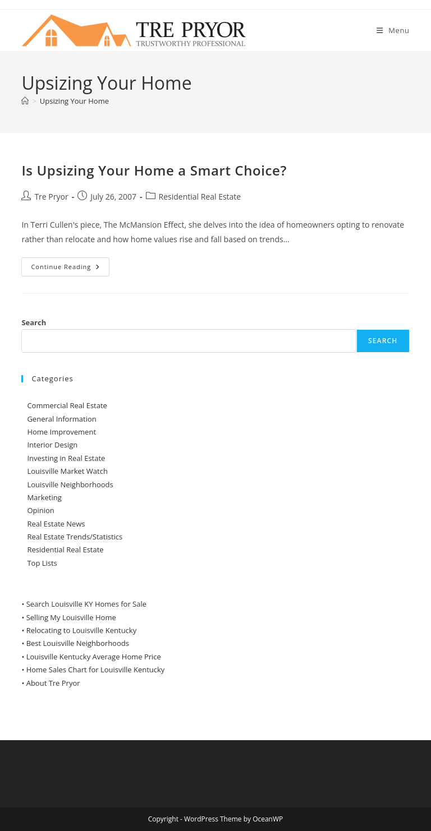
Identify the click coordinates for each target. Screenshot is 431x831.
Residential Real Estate (200, 196)
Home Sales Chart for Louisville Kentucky (95, 669)
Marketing (44, 497)
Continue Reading (70, 268)
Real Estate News (56, 524)
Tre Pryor (51, 196)
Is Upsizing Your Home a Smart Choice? (154, 170)
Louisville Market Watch (67, 471)
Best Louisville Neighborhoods (77, 643)
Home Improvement (61, 432)
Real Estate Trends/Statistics (74, 537)
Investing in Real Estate (66, 458)
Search (33, 322)
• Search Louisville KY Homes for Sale (83, 604)
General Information (61, 419)
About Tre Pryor (53, 683)
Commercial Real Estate (67, 405)
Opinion (40, 510)
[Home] (25, 101)
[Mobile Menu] (393, 30)
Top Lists (42, 563)
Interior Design (52, 445)
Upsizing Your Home (74, 101)
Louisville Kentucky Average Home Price (93, 657)
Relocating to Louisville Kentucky (81, 630)
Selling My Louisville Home (71, 617)
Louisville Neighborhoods (70, 484)
